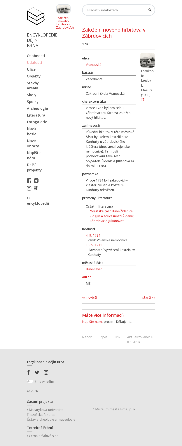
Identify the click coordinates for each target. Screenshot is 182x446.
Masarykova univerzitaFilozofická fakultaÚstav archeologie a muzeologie (51, 414)
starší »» (148, 297)
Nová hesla (31, 131)
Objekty (34, 76)
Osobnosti (36, 55)
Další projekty (34, 167)
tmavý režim (44, 381)
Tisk (117, 337)
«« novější (89, 297)
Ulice (31, 69)
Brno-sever (94, 269)
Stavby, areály (33, 85)
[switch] (30, 381)
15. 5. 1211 (94, 245)
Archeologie (36, 108)
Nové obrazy (33, 143)
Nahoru (88, 337)
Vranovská (94, 64)
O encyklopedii (36, 200)
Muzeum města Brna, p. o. (114, 409)
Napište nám (34, 155)
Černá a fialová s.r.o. (43, 436)
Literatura (36, 115)
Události (34, 62)
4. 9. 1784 (93, 235)
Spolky (32, 101)
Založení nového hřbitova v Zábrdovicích (63, 22)
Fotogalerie (36, 121)
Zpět (104, 337)
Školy (31, 94)
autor (86, 277)
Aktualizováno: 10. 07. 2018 (141, 339)
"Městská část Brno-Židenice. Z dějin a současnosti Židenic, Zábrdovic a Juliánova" (112, 216)
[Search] (118, 10)
